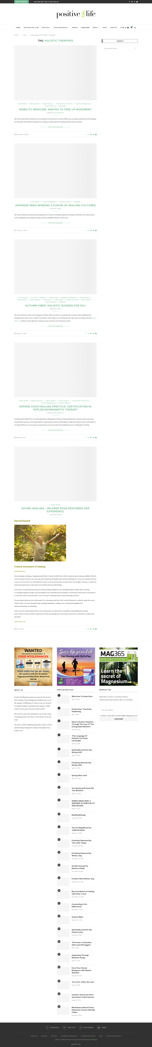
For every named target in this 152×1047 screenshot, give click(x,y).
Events (75, 27)
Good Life (34, 298)
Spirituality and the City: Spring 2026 (82, 751)
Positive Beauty (22, 300)
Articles (45, 27)
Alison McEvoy (59, 113)
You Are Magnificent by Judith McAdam (81, 829)
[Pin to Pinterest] (93, 134)
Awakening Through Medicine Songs (80, 956)
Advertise (54, 1036)
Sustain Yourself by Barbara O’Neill (80, 867)
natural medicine (35, 104)
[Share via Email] (96, 134)
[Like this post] (86, 134)
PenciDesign (93, 1039)
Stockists (44, 1036)
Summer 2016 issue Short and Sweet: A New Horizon (83, 996)
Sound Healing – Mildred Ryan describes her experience (55, 510)
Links (101, 1036)
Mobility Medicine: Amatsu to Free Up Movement (55, 109)
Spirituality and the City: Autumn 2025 (82, 931)
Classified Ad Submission (69, 1036)
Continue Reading (55, 127)
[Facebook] (129, 1)
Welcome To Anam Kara (82, 696)
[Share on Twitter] (91, 134)
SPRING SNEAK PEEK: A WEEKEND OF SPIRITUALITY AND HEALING (83, 803)
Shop (105, 27)
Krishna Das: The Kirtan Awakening (82, 710)
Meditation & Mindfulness (69, 298)
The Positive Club (31, 27)
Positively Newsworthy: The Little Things (82, 841)
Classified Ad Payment (88, 1036)
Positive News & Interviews (64, 104)
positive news (47, 300)
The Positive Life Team (113, 1036)
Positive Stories (86, 300)
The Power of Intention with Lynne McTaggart (82, 944)
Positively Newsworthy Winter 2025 (81, 854)
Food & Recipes (23, 298)
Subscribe (85, 27)
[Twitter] (131, 1)
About (95, 27)
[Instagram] (134, 1)
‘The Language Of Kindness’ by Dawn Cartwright (80, 738)
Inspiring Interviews (37, 401)
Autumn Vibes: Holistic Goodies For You (55, 305)
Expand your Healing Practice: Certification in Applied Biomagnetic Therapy (55, 408)
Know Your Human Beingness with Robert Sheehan (81, 970)
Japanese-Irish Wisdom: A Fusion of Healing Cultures (55, 205)
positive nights (58, 300)
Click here (30, 717)
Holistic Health (22, 104)
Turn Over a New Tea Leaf (83, 982)
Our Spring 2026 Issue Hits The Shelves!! (83, 789)
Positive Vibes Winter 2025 (83, 879)
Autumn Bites (77, 917)
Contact (113, 27)
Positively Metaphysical (83, 104)
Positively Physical (50, 106)
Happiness (43, 298)
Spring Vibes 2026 (79, 775)
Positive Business (48, 104)
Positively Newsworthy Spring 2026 (81, 764)
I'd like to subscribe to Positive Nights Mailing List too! (119, 716)
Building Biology (79, 815)
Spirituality (62, 106)
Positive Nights (60, 27)
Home (18, 27)
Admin (59, 209)
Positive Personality (72, 300)
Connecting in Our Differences (79, 905)
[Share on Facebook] (88, 134)
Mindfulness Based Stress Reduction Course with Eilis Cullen (83, 1010)
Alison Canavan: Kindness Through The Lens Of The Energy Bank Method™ (83, 724)
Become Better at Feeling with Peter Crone (53, 2)
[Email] (137, 1)
